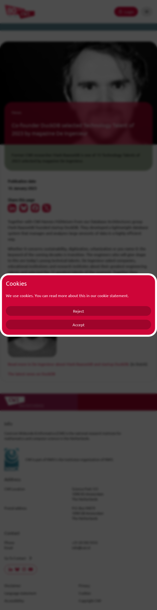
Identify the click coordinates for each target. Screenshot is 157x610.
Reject (78, 311)
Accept (78, 324)
